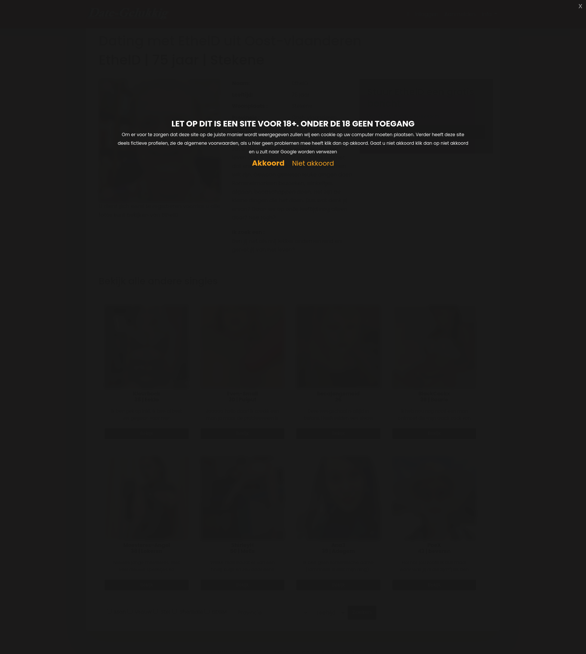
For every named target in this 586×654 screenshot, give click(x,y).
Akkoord (268, 163)
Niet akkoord (313, 163)
